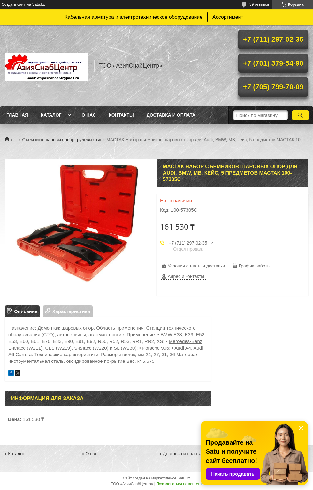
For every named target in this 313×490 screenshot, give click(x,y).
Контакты (121, 115)
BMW (166, 334)
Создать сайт (13, 4)
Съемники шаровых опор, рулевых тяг (62, 139)
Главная (17, 115)
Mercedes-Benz (185, 341)
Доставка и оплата (171, 115)
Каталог (51, 115)
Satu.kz (183, 478)
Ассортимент (227, 17)
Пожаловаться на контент (179, 484)
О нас (88, 115)
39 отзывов (259, 4)
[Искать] (300, 115)
